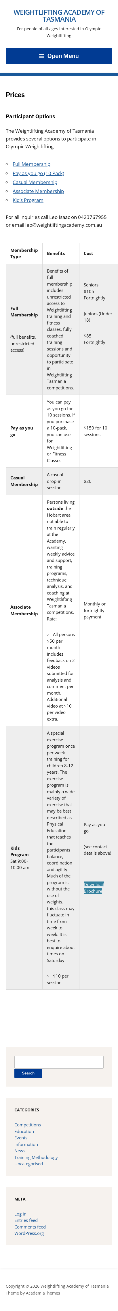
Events (20, 1138)
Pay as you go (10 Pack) (38, 173)
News (19, 1151)
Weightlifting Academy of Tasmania (59, 15)
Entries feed (26, 1220)
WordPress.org (29, 1233)
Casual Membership (35, 182)
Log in (20, 1214)
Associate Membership (38, 191)
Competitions (27, 1125)
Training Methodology (36, 1157)
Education (24, 1131)
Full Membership (31, 164)
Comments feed (30, 1227)
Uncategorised (28, 1163)
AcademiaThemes (43, 1293)
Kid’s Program (28, 200)
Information (26, 1144)
